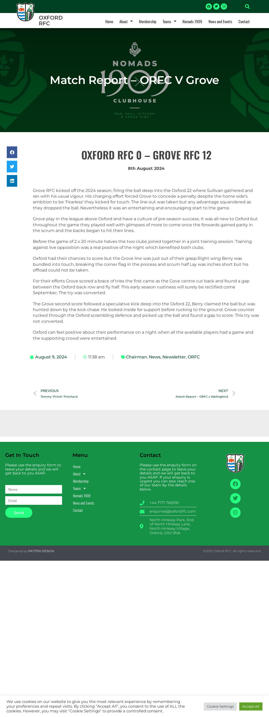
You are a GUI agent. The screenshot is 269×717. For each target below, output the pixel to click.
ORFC (194, 356)
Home (109, 21)
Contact (244, 21)
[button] (247, 6)
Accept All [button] (250, 706)
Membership (147, 21)
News (155, 356)
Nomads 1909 (192, 21)
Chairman (136, 356)
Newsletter (174, 356)
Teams (169, 21)
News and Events (220, 21)
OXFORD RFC (51, 21)
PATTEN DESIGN (41, 551)
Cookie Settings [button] (220, 706)
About (126, 21)
